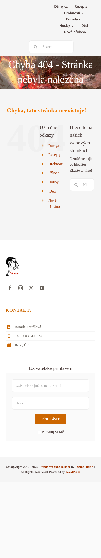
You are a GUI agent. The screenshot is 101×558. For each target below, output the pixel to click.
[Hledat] (35, 46)
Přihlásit (50, 419)
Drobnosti (55, 164)
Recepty (54, 155)
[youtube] (42, 288)
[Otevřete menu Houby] (73, 26)
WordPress (73, 472)
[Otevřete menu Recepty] (90, 7)
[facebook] (10, 288)
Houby (53, 182)
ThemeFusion (84, 467)
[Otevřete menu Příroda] (80, 19)
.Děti (52, 191)
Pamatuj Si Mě (51, 432)
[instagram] (20, 288)
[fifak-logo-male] (12, 259)
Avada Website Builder (55, 467)
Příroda (53, 173)
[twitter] (31, 288)
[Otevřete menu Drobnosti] (83, 13)
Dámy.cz (54, 146)
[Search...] (51, 46)
